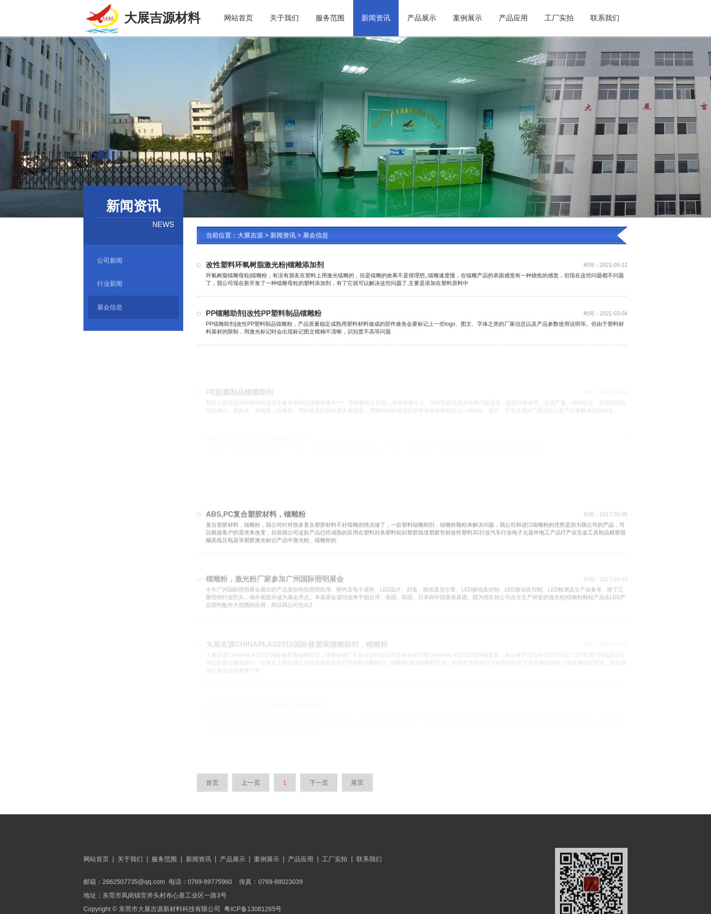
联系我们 (604, 18)
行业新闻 (109, 286)
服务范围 (330, 18)
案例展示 (467, 18)
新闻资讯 (375, 18)
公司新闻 (109, 262)
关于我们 (284, 18)
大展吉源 (250, 236)
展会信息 (109, 311)
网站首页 (238, 18)
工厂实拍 (559, 18)
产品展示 (421, 18)
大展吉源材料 (141, 18)
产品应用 (513, 18)
